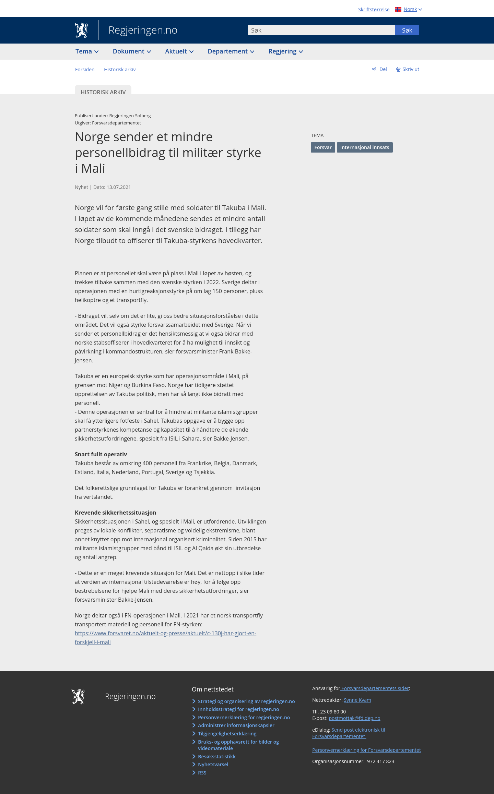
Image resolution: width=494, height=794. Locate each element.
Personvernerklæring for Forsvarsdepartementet (366, 750)
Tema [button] (84, 51)
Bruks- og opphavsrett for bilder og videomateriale (238, 745)
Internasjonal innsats (364, 147)
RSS (202, 772)
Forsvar (323, 147)
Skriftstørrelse (373, 9)
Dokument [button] (129, 51)
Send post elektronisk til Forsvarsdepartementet (348, 733)
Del (382, 69)
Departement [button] (228, 51)
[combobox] (321, 30)
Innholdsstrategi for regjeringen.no (238, 709)
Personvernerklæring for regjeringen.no (244, 717)
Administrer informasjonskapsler (236, 725)
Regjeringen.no (138, 30)
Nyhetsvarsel (213, 764)
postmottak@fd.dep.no (354, 718)
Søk (407, 30)
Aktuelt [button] (177, 51)
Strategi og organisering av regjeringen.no (246, 701)
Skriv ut (411, 69)
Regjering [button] (283, 51)
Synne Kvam (357, 700)
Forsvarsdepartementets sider (374, 688)
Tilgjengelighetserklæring (227, 733)
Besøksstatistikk (217, 756)
